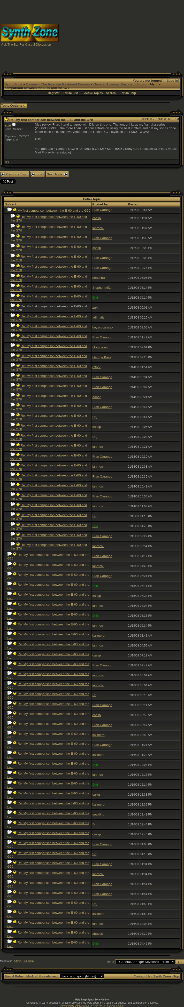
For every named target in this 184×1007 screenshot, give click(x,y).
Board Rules (14, 976)
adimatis (98, 317)
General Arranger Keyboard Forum (119, 84)
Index (37, 174)
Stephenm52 (101, 287)
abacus (97, 933)
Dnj (94, 417)
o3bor (96, 367)
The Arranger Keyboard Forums (65, 84)
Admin (17, 960)
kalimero (98, 635)
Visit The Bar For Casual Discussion (26, 44)
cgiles (96, 794)
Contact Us (141, 976)
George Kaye (102, 357)
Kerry (31, 960)
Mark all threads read (42, 976)
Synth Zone (13, 84)
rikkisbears (100, 347)
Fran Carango (102, 210)
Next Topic (57, 174)
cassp (96, 218)
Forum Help (128, 93)
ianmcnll (98, 228)
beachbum (99, 278)
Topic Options (13, 105)
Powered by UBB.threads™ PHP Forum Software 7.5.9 (92, 1005)
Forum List (70, 93)
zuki (8, 125)
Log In (173, 80)
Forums (32, 84)
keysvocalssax (102, 327)
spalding (98, 814)
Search (111, 93)
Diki (25, 960)
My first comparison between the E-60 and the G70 (53, 210)
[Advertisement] (121, 35)
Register (54, 93)
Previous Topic (14, 174)
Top (7, 161)
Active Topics (93, 93)
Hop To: (110, 961)
